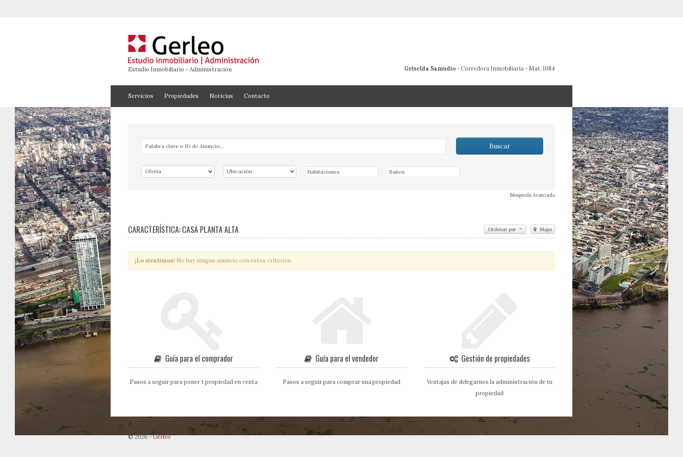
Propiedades (181, 96)
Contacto (257, 96)
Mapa (543, 229)
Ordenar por (505, 229)
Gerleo (162, 436)
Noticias (221, 96)
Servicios (140, 96)
